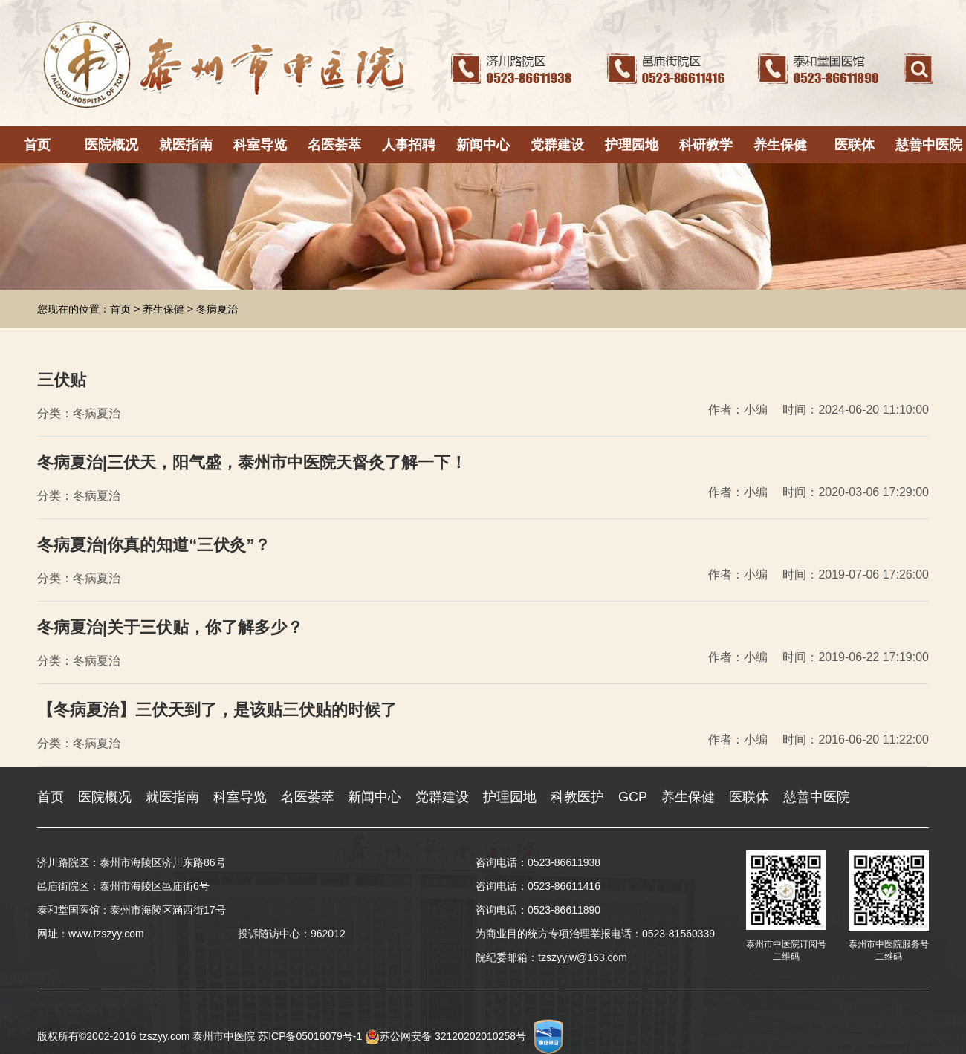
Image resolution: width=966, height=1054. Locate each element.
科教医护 (577, 797)
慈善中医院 (928, 144)
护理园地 (631, 144)
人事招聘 (408, 144)
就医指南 (186, 144)
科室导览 (260, 144)
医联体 (854, 144)
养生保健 (780, 144)
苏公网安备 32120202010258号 (445, 1036)
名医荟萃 (334, 144)
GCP (632, 797)
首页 (37, 144)
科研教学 (706, 144)
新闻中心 (483, 144)
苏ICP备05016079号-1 (310, 1036)
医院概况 (111, 144)
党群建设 (557, 144)
